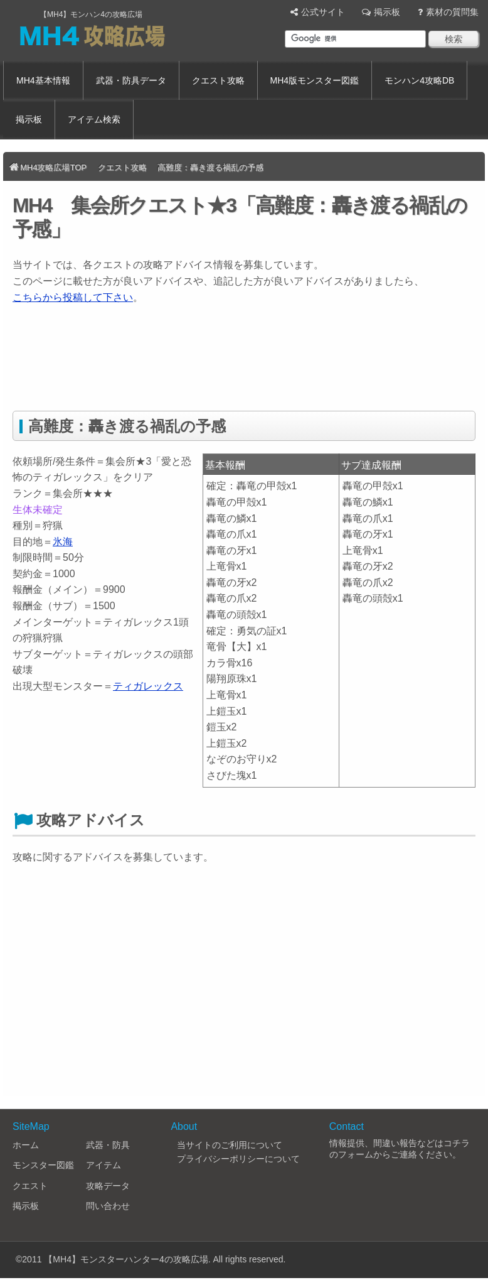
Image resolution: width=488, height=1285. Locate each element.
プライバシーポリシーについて (238, 1159)
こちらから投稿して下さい (73, 297)
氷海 (63, 541)
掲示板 (387, 12)
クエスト (30, 1186)
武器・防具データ (131, 80)
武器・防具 (108, 1145)
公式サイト (323, 12)
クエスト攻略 (218, 80)
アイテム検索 (94, 119)
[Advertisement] (241, 365)
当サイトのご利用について (229, 1145)
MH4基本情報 (43, 80)
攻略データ (108, 1186)
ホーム (26, 1145)
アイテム (103, 1165)
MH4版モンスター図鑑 (314, 80)
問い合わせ (108, 1206)
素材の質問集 (452, 12)
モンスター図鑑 (43, 1165)
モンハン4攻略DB (419, 80)
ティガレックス (148, 686)
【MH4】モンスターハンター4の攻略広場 (126, 1259)
